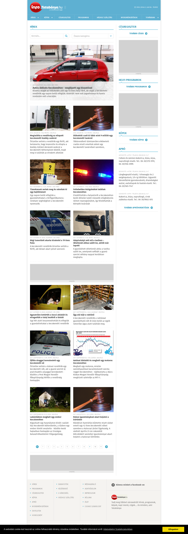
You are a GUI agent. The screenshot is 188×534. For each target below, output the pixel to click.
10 (95, 446)
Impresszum (90, 493)
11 (101, 446)
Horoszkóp (37, 515)
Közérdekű (63, 488)
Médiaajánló (90, 484)
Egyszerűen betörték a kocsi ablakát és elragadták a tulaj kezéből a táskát (49, 316)
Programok (83, 17)
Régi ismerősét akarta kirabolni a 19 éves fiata (50, 242)
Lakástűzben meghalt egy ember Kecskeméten (45, 418)
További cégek (136, 33)
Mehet (66, 36)
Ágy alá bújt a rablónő (83, 315)
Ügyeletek (36, 510)
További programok (136, 87)
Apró (34, 502)
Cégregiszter (64, 17)
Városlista (65, 7)
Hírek (33, 17)
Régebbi (106, 446)
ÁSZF (87, 502)
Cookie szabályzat (93, 506)
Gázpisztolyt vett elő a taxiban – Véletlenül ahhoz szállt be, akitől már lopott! (91, 243)
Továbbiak (150, 17)
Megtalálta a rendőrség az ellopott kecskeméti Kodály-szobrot (46, 137)
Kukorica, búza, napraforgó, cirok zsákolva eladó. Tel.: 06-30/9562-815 (136, 198)
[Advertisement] (71, 272)
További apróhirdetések (136, 208)
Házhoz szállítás (104, 17)
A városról (63, 493)
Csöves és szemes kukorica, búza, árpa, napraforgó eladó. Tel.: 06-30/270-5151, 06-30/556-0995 (137, 161)
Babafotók (63, 484)
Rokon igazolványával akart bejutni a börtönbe (91, 418)
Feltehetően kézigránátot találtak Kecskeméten (89, 191)
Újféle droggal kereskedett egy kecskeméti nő (45, 362)
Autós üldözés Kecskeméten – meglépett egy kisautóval (62, 88)
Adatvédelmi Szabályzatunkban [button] (117, 529)
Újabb (37, 446)
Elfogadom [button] (173, 529)
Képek (46, 17)
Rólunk (88, 497)
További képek (136, 140)
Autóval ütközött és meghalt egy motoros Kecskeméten (93, 362)
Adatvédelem (90, 488)
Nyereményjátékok (129, 17)
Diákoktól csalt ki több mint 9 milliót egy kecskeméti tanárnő (93, 137)
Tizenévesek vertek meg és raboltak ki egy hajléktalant (48, 191)
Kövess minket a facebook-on (130, 485)
